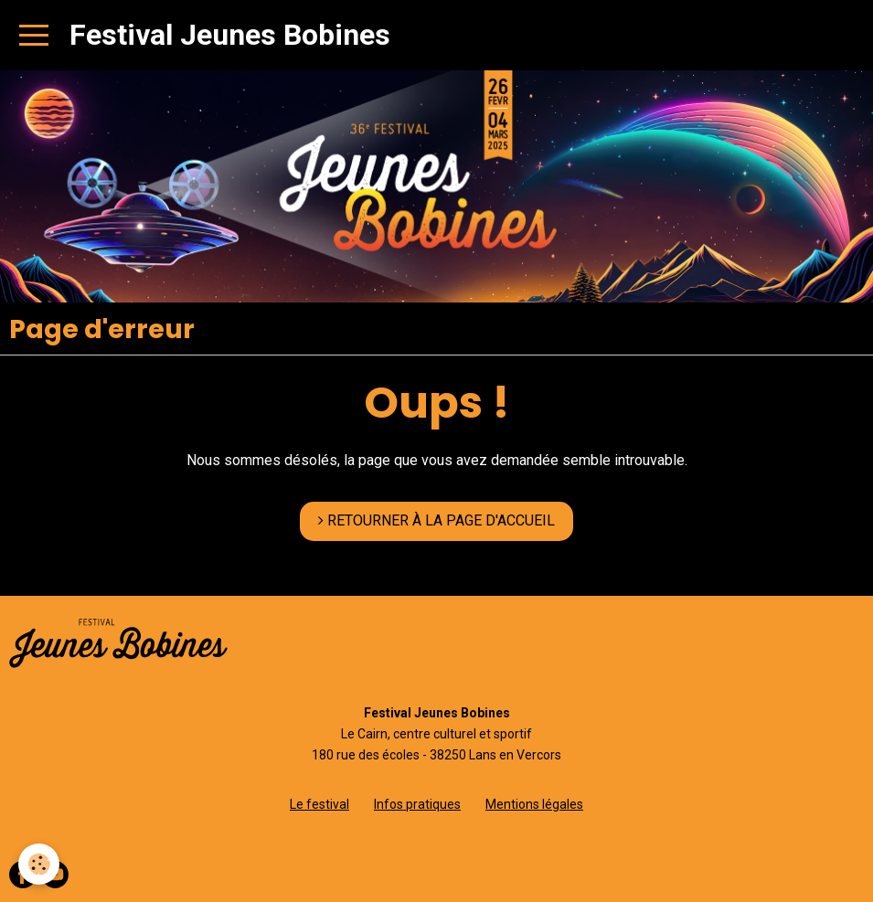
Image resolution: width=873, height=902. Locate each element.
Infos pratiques (417, 804)
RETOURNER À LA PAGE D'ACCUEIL (436, 520)
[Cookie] (38, 864)
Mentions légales (534, 804)
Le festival (319, 804)
